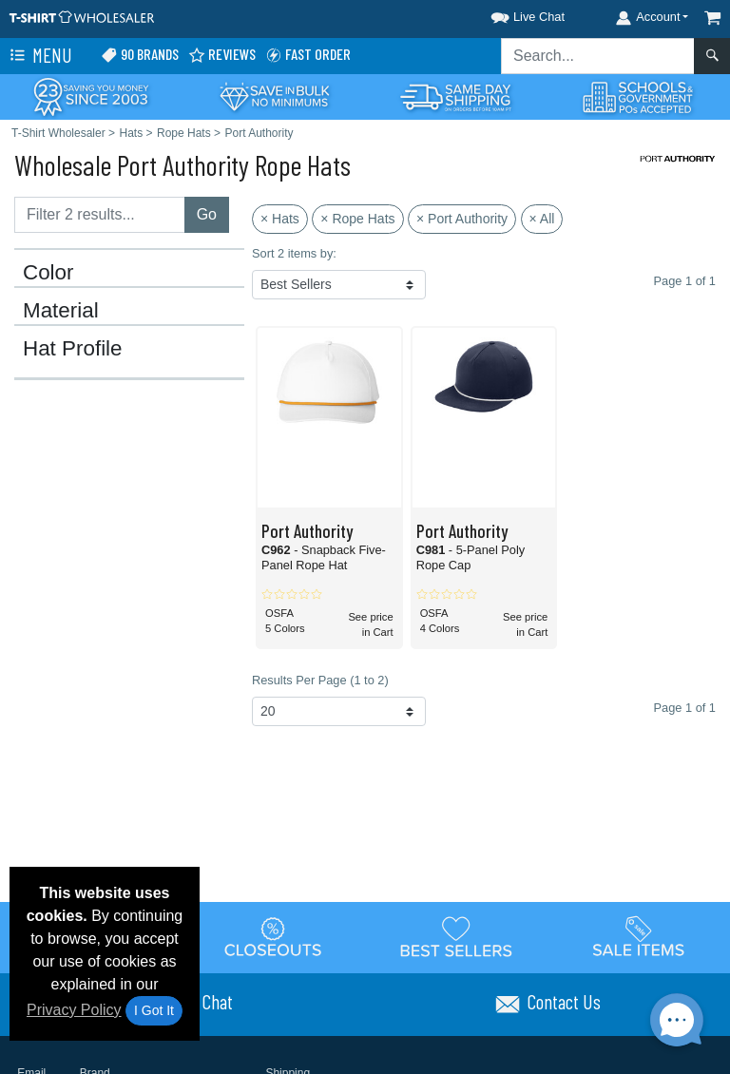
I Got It (154, 1010)
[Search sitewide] (598, 56)
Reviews (222, 55)
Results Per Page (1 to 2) (320, 680)
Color (48, 272)
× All (542, 218)
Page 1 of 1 (685, 707)
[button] (510, 14)
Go (207, 214)
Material (61, 310)
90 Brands (140, 55)
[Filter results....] (99, 215)
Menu (39, 56)
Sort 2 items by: (294, 253)
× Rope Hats (357, 218)
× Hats (279, 218)
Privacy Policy (74, 1010)
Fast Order (308, 55)
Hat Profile (73, 348)
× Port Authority (462, 218)
